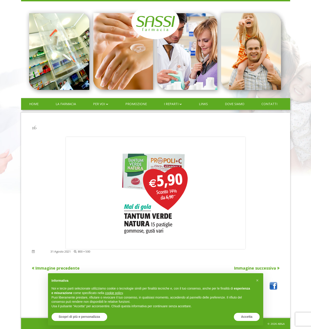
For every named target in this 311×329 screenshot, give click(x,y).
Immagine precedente (57, 268)
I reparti (171, 104)
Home (34, 104)
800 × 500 (84, 251)
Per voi (99, 104)
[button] (257, 280)
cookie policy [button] (114, 293)
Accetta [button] (246, 316)
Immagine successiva (255, 268)
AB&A (281, 324)
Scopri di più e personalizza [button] (79, 316)
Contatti (269, 104)
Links (203, 104)
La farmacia (66, 104)
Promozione (136, 104)
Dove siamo (234, 104)
